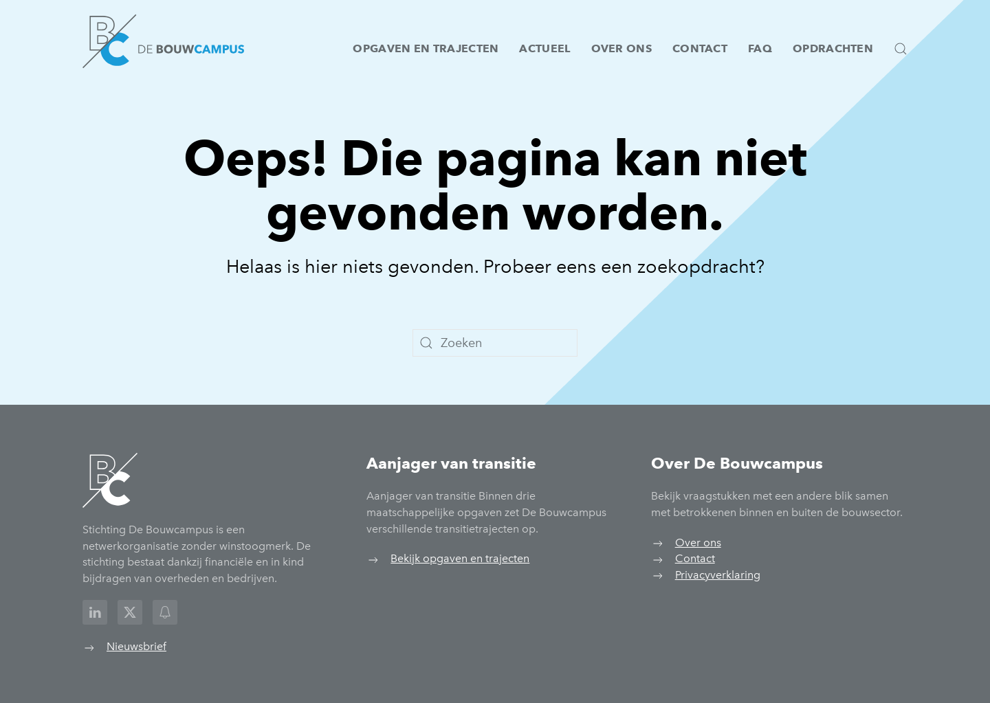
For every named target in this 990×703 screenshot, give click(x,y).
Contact (699, 48)
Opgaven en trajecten (425, 48)
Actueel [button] (544, 48)
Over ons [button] (621, 48)
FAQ (760, 48)
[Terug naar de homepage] (163, 41)
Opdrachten (833, 48)
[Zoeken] (495, 343)
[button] (901, 48)
